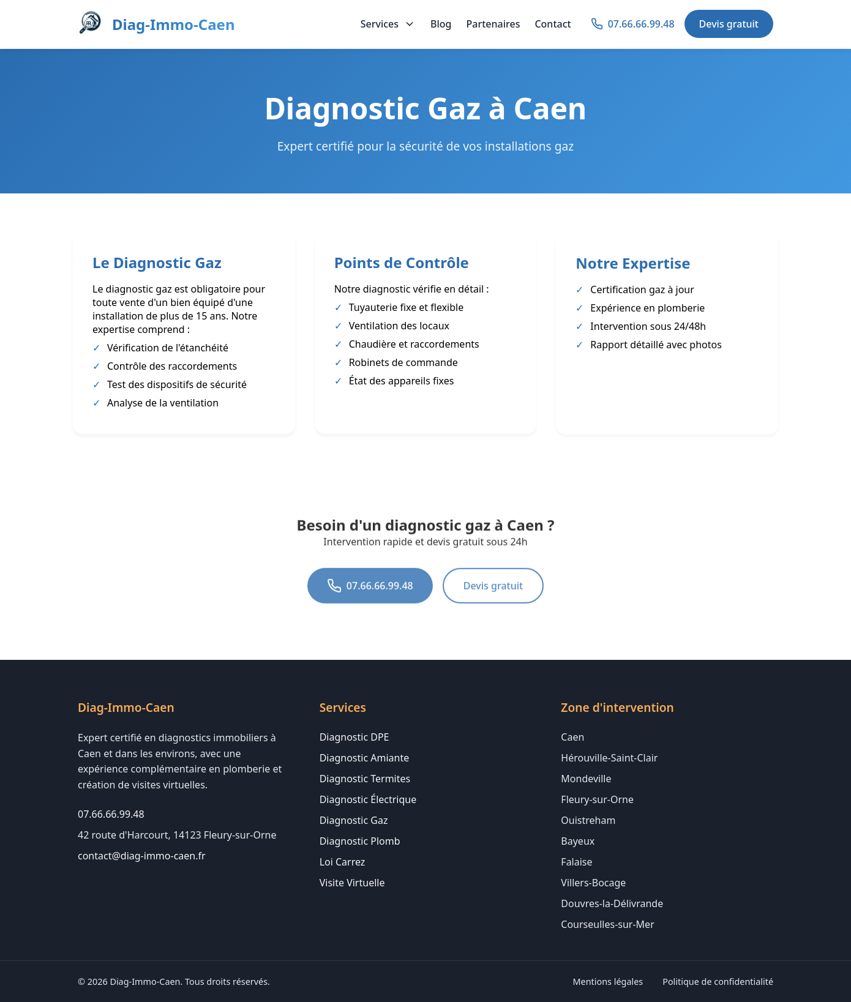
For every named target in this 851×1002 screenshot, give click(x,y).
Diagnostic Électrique (368, 799)
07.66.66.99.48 (370, 601)
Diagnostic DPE (354, 737)
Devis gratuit (729, 24)
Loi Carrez (343, 862)
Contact (552, 24)
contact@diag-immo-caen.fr (142, 855)
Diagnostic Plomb (360, 841)
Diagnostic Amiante (365, 758)
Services (388, 24)
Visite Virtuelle (352, 882)
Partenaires (493, 24)
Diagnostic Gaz (354, 820)
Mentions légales (608, 981)
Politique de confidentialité (717, 981)
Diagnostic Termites (365, 778)
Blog (440, 24)
